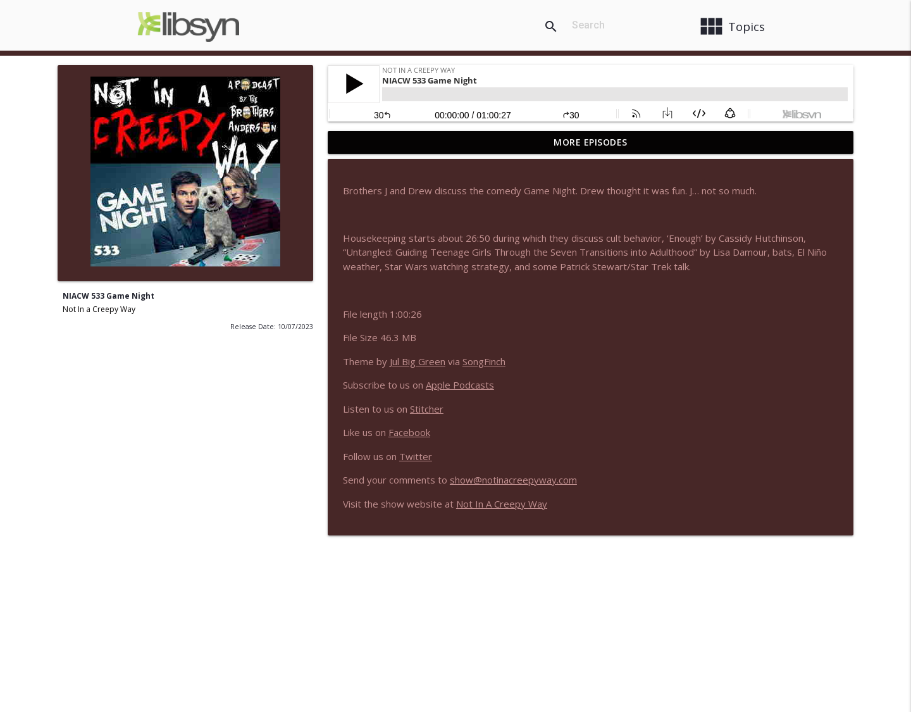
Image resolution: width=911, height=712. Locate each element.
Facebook (409, 432)
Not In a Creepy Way (99, 309)
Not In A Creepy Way (501, 503)
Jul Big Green (417, 361)
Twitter (415, 456)
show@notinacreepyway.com (513, 479)
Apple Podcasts (460, 384)
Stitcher (426, 409)
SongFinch (483, 361)
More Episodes (591, 142)
